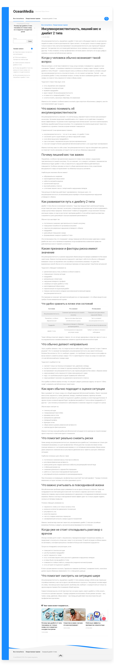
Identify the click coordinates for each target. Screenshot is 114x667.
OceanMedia (23, 11)
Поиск (15, 38)
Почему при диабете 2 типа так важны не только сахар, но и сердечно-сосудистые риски (23, 70)
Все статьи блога (18, 18)
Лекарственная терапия (33, 18)
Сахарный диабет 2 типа (49, 18)
